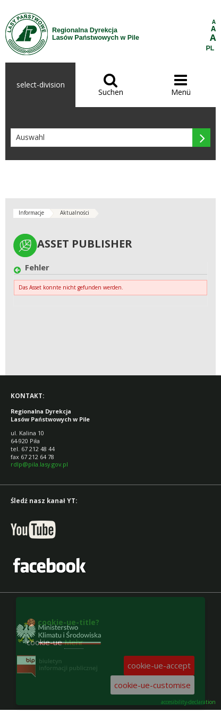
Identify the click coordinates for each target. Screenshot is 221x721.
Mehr (73, 642)
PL (210, 48)
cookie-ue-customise (152, 685)
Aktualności (74, 212)
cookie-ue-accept (159, 665)
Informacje (31, 212)
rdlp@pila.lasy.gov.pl (39, 464)
